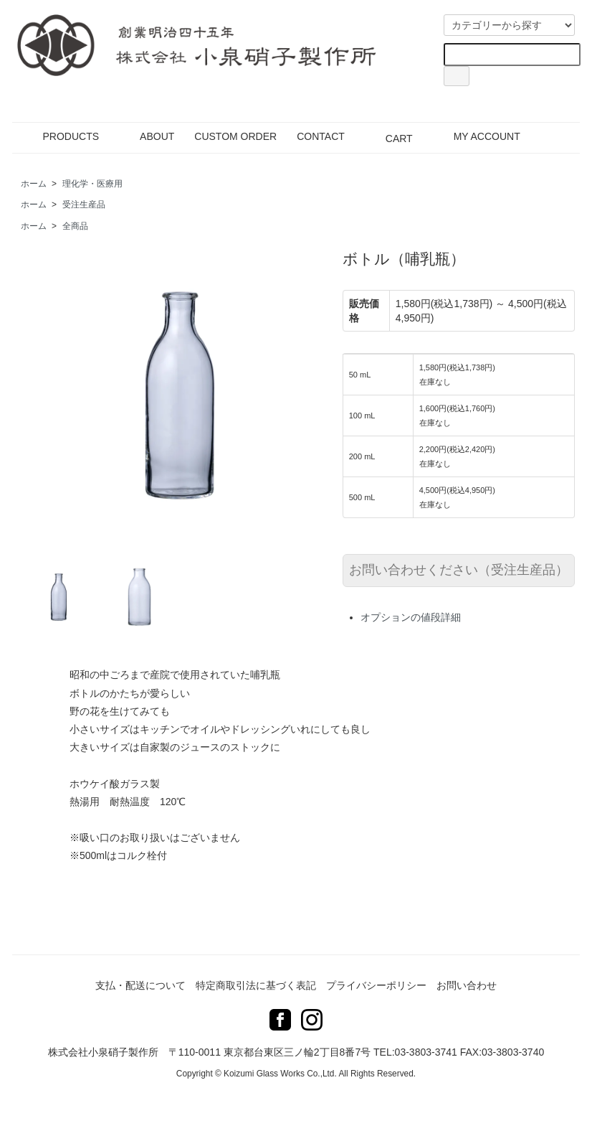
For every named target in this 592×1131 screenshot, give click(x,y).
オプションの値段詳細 (411, 617)
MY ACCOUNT (476, 136)
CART (389, 136)
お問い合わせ (466, 985)
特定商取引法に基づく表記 (256, 985)
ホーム (34, 184)
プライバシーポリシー (376, 985)
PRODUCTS (61, 136)
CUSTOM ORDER (235, 136)
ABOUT (146, 136)
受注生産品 (83, 205)
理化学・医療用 (92, 184)
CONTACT (321, 136)
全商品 (75, 226)
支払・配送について (140, 985)
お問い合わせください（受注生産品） (458, 570)
